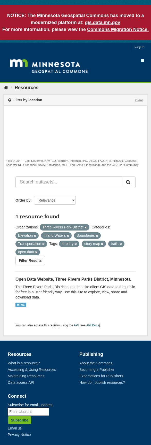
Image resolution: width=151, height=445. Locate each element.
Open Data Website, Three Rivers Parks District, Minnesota (73, 279)
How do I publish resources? (102, 382)
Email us (15, 428)
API (76, 325)
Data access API (21, 382)
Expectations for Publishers (101, 376)
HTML (20, 304)
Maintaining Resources (26, 376)
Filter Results (30, 260)
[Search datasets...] (68, 182)
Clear (139, 100)
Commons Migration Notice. (118, 29)
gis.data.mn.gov (102, 22)
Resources (26, 87)
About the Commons (95, 363)
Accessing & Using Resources (32, 369)
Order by (22, 200)
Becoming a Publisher (96, 369)
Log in (140, 47)
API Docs (92, 325)
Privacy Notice (19, 435)
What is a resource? (24, 363)
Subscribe (19, 420)
